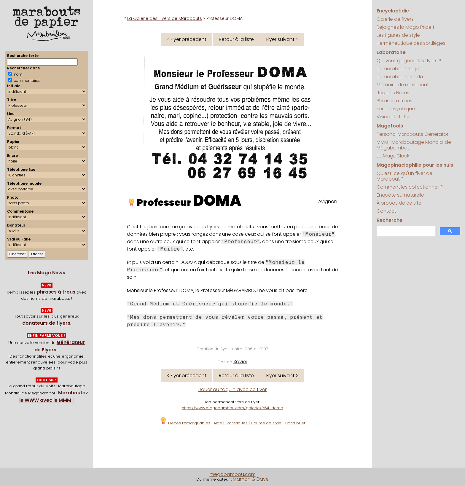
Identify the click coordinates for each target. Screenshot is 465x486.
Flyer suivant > (282, 39)
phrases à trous (56, 292)
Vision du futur (393, 116)
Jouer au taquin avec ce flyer (232, 389)
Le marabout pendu (400, 76)
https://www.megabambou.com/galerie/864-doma (232, 408)
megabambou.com (233, 474)
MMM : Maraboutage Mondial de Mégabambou (414, 145)
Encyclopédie (393, 10)
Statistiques (236, 423)
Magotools (390, 125)
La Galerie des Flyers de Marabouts (164, 18)
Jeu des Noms (393, 92)
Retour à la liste (236, 39)
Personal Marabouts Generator (412, 134)
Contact (386, 211)
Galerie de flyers (395, 19)
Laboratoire (391, 52)
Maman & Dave (251, 479)
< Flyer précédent (186, 39)
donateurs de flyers (46, 323)
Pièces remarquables (185, 423)
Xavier (240, 361)
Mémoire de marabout (403, 84)
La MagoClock (393, 155)
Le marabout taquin (400, 68)
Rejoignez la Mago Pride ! (405, 27)
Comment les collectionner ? (410, 187)
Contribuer (295, 423)
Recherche (389, 220)
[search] (405, 231)
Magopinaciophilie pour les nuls (415, 165)
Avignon (327, 201)
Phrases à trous (394, 100)
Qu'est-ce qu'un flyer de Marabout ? (404, 176)
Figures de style (266, 423)
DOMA (217, 200)
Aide (218, 423)
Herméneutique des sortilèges (411, 43)
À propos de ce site (399, 203)
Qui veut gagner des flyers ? (409, 60)
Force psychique (396, 108)
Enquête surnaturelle (400, 195)
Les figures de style (398, 35)
